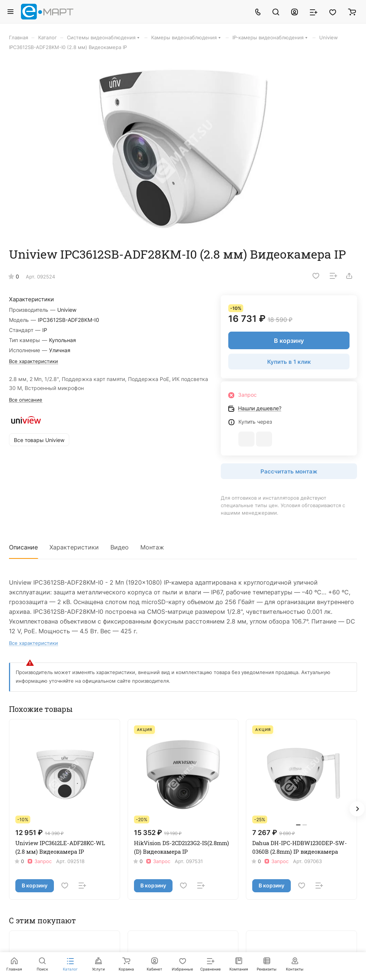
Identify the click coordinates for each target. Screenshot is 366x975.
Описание (23, 547)
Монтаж (152, 547)
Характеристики (74, 547)
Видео (119, 547)
